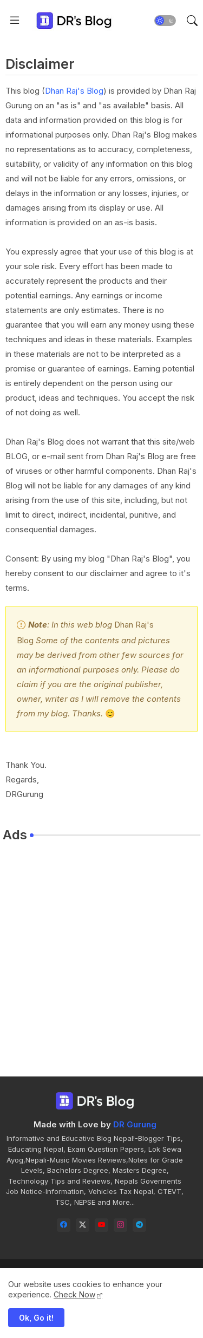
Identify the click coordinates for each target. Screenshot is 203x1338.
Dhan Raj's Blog (74, 91)
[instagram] (120, 1225)
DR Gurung (134, 1124)
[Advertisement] (101, 952)
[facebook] (63, 1225)
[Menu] (14, 20)
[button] (165, 20)
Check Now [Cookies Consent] (74, 1294)
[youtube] (101, 1225)
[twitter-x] (82, 1225)
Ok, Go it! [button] (36, 1317)
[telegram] (139, 1225)
